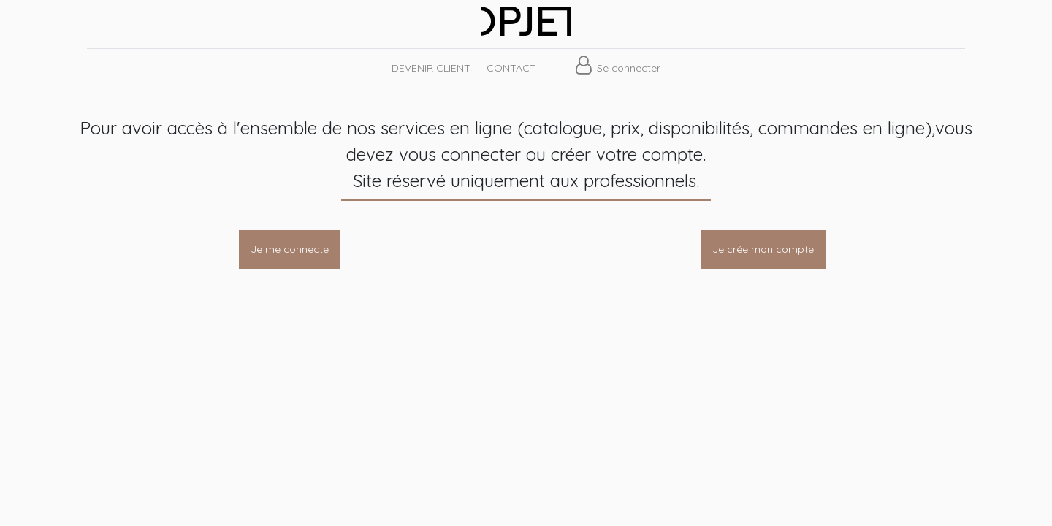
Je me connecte (290, 249)
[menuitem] (430, 68)
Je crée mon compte (763, 249)
